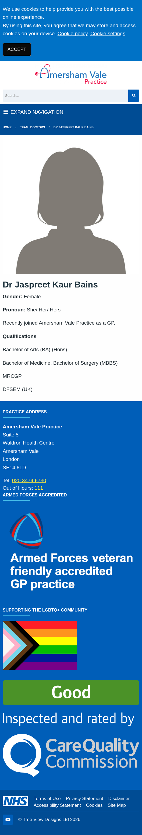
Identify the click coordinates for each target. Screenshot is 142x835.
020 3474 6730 (29, 480)
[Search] (65, 96)
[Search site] (133, 96)
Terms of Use (47, 798)
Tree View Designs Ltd (46, 819)
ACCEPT (17, 49)
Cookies (94, 805)
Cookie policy (73, 33)
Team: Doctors (32, 127)
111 (38, 488)
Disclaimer (119, 798)
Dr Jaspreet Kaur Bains (74, 127)
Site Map (117, 805)
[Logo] (71, 74)
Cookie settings (107, 33)
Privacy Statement (84, 798)
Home (7, 127)
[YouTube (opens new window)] (8, 820)
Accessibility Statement (57, 805)
